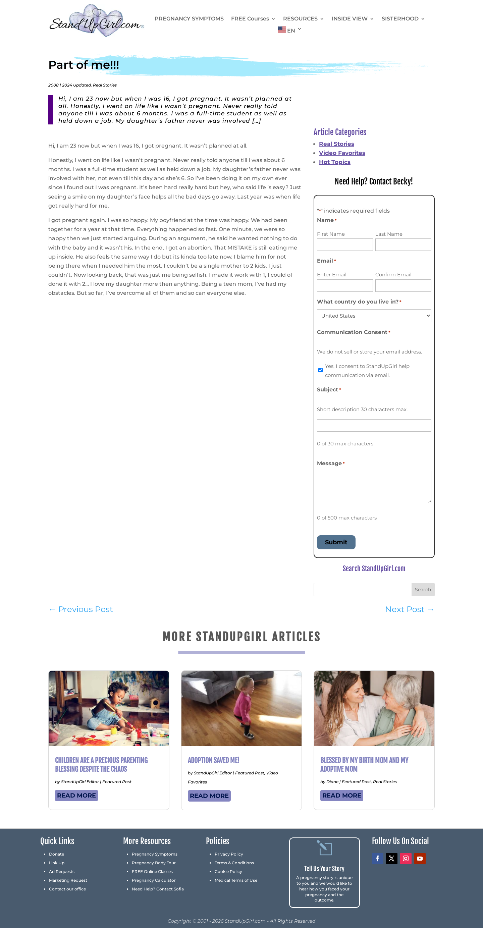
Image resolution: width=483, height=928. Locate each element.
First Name (331, 234)
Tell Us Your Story (324, 868)
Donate (56, 854)
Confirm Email (393, 274)
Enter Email (331, 274)
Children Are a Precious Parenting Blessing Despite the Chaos (101, 764)
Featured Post (116, 781)
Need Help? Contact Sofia (158, 888)
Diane (332, 781)
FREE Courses (250, 19)
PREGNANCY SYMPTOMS (189, 19)
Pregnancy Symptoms (154, 854)
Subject (329, 389)
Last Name (388, 234)
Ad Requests (61, 871)
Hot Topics (335, 162)
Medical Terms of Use (236, 880)
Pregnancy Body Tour (154, 862)
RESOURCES (300, 19)
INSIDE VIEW (350, 19)
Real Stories (105, 85)
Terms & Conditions (234, 862)
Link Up (56, 862)
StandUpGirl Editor (80, 781)
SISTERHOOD (400, 19)
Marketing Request (68, 880)
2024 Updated (76, 85)
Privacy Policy (229, 854)
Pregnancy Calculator (154, 880)
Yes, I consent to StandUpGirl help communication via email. (367, 370)
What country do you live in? (359, 302)
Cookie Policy (228, 871)
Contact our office (67, 888)
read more (76, 795)
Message (331, 463)
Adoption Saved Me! (213, 760)
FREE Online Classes (152, 871)
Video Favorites (342, 153)
